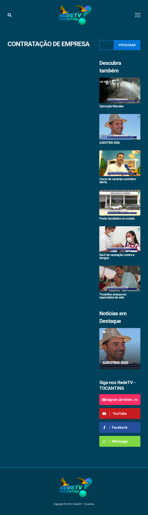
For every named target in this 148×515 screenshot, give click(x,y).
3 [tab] (112, 332)
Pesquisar (127, 45)
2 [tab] (108, 332)
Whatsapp (115, 441)
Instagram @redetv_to (120, 400)
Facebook (115, 427)
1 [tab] (104, 332)
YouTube (114, 414)
